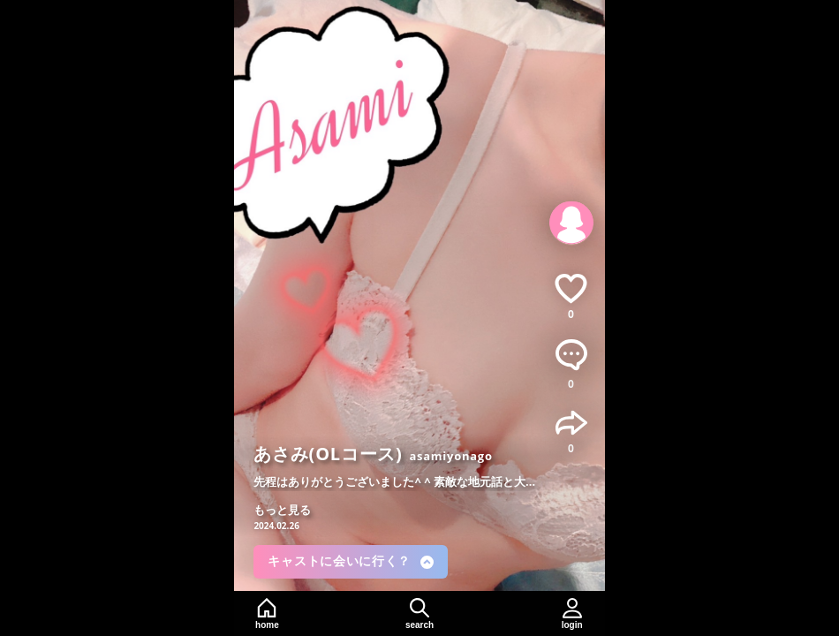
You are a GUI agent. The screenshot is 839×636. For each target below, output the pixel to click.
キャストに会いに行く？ (351, 561)
